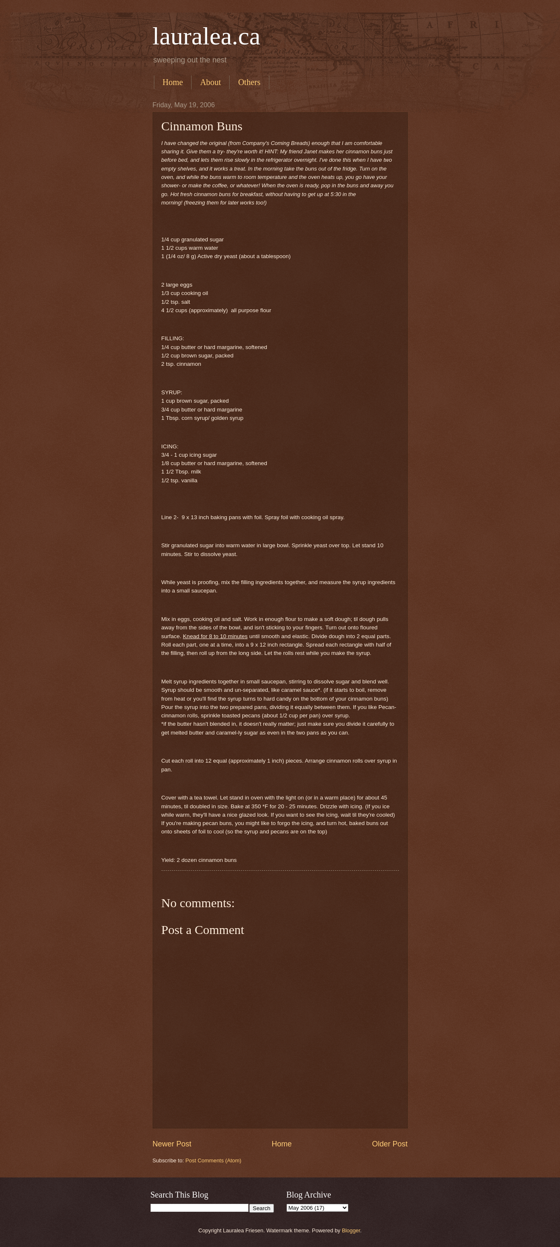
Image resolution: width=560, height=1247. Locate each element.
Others (249, 82)
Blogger (351, 1230)
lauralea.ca (207, 36)
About (210, 82)
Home (173, 82)
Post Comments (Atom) (213, 1160)
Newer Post (172, 1144)
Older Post (389, 1144)
